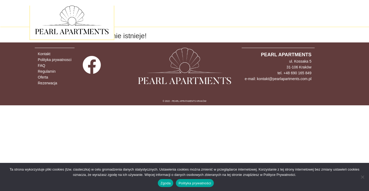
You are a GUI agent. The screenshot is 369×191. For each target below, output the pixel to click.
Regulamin (47, 71)
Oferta (43, 77)
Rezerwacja (47, 83)
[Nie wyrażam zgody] (362, 177)
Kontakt (44, 54)
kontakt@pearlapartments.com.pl (284, 79)
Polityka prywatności (195, 183)
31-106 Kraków (298, 67)
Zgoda (165, 183)
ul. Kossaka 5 (300, 61)
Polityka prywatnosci (55, 60)
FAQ (41, 65)
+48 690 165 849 (298, 73)
